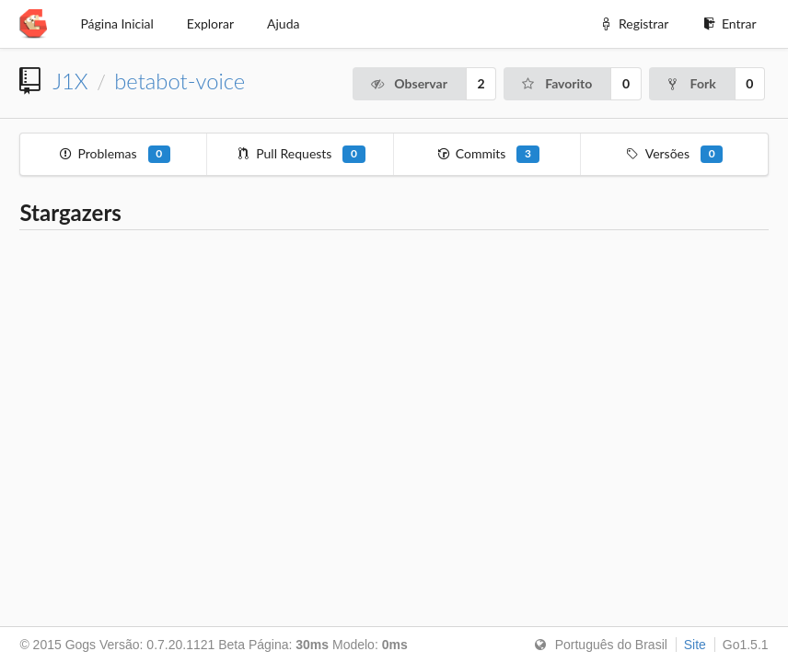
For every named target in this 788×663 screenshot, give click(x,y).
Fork (691, 83)
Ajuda (283, 23)
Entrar (728, 23)
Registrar (633, 23)
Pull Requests (301, 154)
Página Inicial (116, 23)
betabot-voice (179, 81)
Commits (487, 154)
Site (695, 644)
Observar (408, 83)
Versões (674, 154)
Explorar (210, 23)
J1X (70, 81)
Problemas (114, 154)
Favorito (556, 83)
